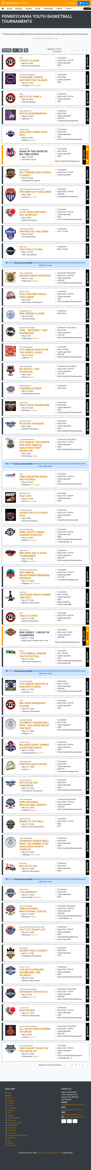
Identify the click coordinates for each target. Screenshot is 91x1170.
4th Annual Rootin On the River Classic (33, 351)
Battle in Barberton (32, 113)
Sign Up (83, 3)
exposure (15, 3)
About (10, 1095)
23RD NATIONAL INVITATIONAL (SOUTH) (32, 910)
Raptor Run (27, 1010)
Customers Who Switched (17, 1135)
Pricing (37, 9)
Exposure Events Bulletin (23, 263)
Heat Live (25, 496)
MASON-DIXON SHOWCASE (35, 275)
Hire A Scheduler (14, 1118)
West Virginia (36, 85)
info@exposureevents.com (75, 1117)
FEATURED (87, 155)
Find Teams (12, 1130)
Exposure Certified (14, 1123)
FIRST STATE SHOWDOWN (34, 405)
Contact (68, 9)
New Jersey (32, 501)
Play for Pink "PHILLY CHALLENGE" (32, 295)
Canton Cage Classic (33, 764)
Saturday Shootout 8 (33, 991)
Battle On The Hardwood (28, 784)
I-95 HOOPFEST (28, 892)
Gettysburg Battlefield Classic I (35, 174)
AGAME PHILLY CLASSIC (33, 950)
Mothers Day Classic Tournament (33, 554)
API (9, 1113)
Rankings (18, 9)
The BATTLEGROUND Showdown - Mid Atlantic (31, 972)
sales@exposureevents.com (71, 1109)
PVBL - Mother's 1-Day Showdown (33, 332)
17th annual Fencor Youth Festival (32, 655)
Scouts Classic (29, 60)
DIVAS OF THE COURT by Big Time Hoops (33, 153)
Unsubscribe (12, 1138)
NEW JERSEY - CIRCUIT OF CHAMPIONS (34, 634)
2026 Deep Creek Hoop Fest (33, 133)
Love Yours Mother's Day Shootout (33, 213)
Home (10, 1093)
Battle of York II (30, 96)
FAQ (9, 1140)
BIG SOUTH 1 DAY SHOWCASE (29, 370)
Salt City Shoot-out (32, 929)
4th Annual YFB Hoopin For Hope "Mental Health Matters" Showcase (34, 446)
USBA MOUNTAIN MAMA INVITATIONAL (33, 478)
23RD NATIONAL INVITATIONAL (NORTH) (33, 803)
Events (9, 9)
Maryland (32, 140)
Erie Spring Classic (32, 313)
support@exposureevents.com (72, 1105)
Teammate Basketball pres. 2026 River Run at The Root (34, 725)
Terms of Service (44, 1153)
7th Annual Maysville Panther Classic (33, 685)
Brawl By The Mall (31, 821)
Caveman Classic (30, 388)
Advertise (11, 1110)
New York (32, 197)
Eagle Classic (28, 615)
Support (59, 9)
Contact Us (12, 1145)
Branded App (12, 1125)
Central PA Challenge (34, 231)
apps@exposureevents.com (71, 1114)
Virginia (33, 159)
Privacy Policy (56, 1153)
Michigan (32, 561)
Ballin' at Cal (28, 866)
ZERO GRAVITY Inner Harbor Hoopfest (31, 533)
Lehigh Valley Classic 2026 (33, 514)
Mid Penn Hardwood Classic (32, 705)
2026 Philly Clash (30, 249)
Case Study (12, 1128)
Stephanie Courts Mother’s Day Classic (33, 79)
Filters (6, 50)
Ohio (31, 119)
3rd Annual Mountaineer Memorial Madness (34, 575)
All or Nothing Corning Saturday (35, 1030)
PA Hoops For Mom (31, 423)
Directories (12, 1120)
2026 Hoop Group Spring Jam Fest (35, 596)
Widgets (11, 1115)
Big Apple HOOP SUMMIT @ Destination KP (34, 746)
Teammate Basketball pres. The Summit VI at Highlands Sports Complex (34, 845)
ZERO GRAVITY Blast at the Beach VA (33, 1050)
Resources (11, 1133)
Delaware (34, 410)
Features (28, 9)
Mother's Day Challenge (35, 191)
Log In (72, 3)
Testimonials (48, 9)
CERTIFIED (87, 62)
